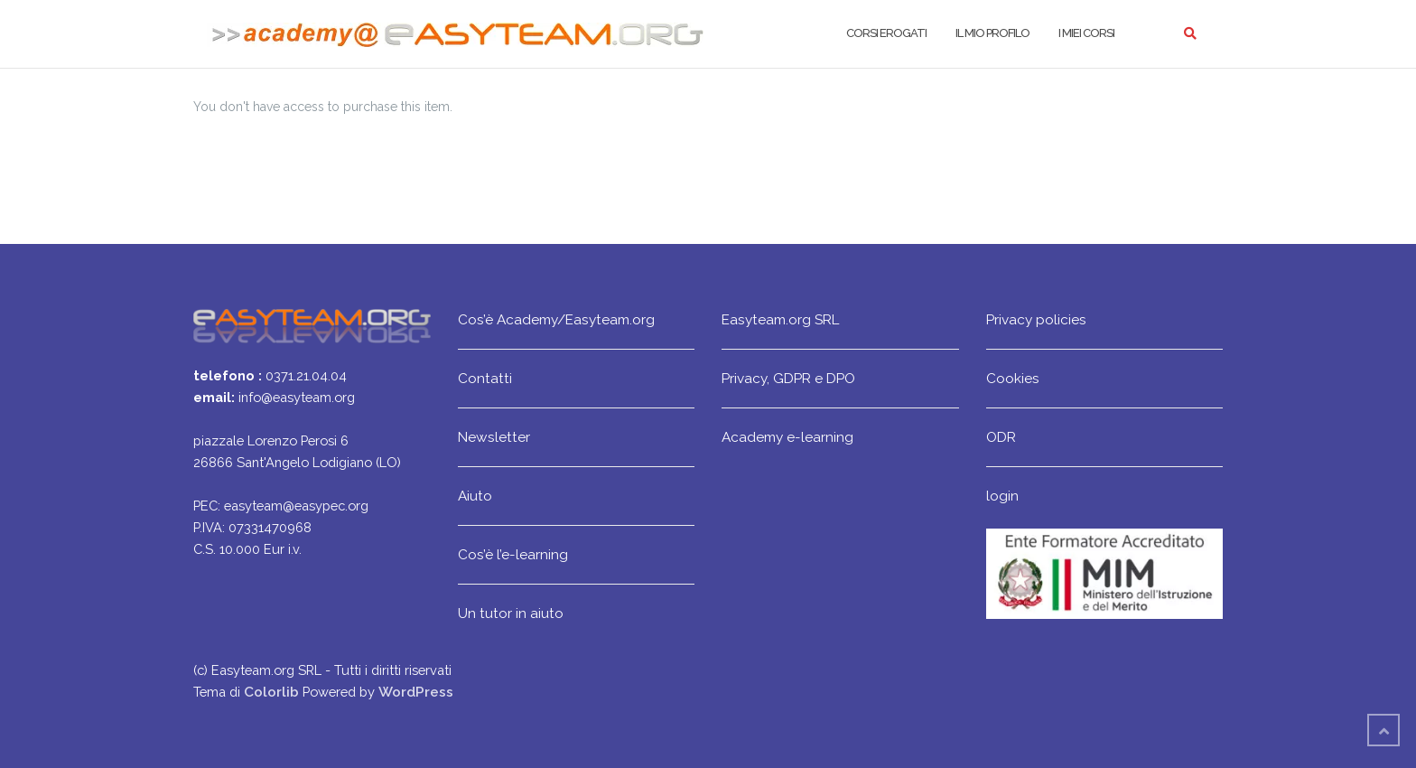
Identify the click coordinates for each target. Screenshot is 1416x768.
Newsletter (494, 436)
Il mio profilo (992, 33)
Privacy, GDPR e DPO (788, 378)
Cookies (1012, 378)
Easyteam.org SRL (780, 319)
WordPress (415, 691)
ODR (1001, 436)
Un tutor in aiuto (511, 613)
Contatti (485, 378)
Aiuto (475, 495)
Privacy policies (1036, 319)
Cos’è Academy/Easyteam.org (556, 319)
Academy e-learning (787, 436)
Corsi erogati (886, 33)
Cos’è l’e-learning (513, 554)
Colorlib (271, 691)
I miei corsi (1086, 33)
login (1002, 495)
